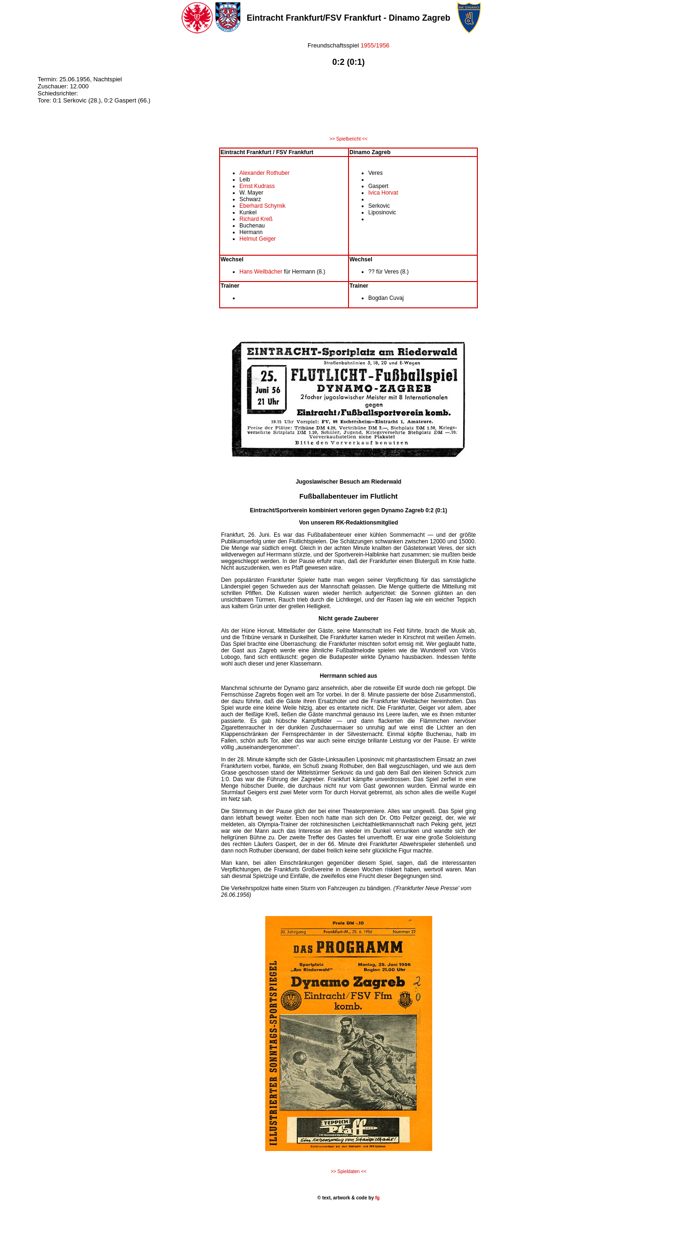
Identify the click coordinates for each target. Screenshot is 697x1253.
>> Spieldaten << (348, 1171)
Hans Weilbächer (261, 271)
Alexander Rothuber (264, 173)
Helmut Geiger (257, 238)
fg (377, 1197)
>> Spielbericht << (348, 138)
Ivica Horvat (383, 192)
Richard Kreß (256, 219)
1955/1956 (375, 45)
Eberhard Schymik (262, 206)
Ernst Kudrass (257, 186)
